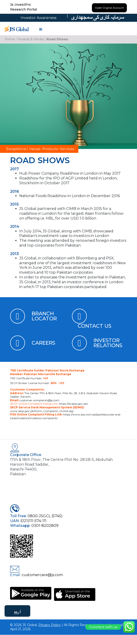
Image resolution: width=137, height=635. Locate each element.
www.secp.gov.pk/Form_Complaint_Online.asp (42, 411)
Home (10, 39)
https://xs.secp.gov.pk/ (73, 404)
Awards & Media (31, 39)
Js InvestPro (20, 5)
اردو (17, 611)
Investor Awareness (38, 18)
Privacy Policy (49, 625)
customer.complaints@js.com (39, 400)
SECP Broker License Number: (37, 383)
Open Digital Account (109, 7)
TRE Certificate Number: (29, 378)
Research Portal (23, 9)
